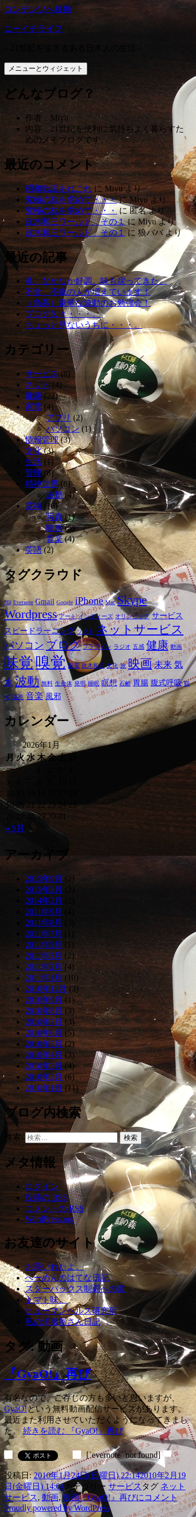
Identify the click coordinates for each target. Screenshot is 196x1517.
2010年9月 (44, 999)
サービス (42, 373)
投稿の (46, 1197)
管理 (33, 472)
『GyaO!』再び (47, 1374)
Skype (132, 600)
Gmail (45, 601)
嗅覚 (51, 662)
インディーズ (95, 616)
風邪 (53, 696)
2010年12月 (46, 988)
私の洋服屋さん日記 (62, 1321)
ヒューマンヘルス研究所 (71, 1310)
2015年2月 (44, 889)
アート (67, 616)
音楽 (54, 538)
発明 (80, 683)
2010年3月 (44, 1065)
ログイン (42, 1186)
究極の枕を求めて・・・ (71, 199)
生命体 (63, 683)
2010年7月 (44, 1021)
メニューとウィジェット (45, 68)
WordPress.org (49, 1218)
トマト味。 (46, 1299)
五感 (138, 647)
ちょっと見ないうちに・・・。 (83, 324)
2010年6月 (44, 1032)
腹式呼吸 (166, 683)
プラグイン (97, 647)
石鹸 (125, 683)
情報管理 (42, 439)
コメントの (54, 1208)
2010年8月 (44, 1010)
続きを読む (73, 1430)
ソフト (85, 631)
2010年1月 (44, 1087)
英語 (33, 549)
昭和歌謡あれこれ (58, 188)
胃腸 (140, 683)
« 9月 (15, 828)
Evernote (23, 602)
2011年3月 (43, 955)
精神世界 (42, 483)
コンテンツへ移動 (37, 9)
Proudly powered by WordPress (57, 1507)
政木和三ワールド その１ (75, 221)
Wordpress (30, 614)
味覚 (18, 662)
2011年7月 (43, 933)
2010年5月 (44, 1043)
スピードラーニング (39, 631)
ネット (37, 384)
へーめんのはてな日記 (67, 1277)
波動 (54, 494)
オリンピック (132, 616)
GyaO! (15, 1408)
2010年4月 (44, 1054)
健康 (33, 395)
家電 (33, 406)
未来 (163, 665)
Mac (110, 602)
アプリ (58, 417)
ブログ (63, 645)
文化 (33, 450)
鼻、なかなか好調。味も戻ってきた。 (96, 280)
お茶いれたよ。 (54, 1266)
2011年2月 (43, 966)
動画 (176, 647)
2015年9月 (44, 878)
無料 (47, 683)
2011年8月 (43, 922)
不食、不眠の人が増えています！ (88, 291)
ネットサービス (139, 629)
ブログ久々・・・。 (62, 313)
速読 (18, 697)
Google (64, 602)
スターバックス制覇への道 (75, 1288)
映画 (54, 527)
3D (7, 602)
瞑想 (109, 683)
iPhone (89, 600)
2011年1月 (43, 977)
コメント (128, 1497)
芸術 (33, 505)
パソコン (62, 428)
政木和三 (93, 666)
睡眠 (93, 683)
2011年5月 (43, 944)
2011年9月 (43, 911)
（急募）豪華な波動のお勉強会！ (88, 302)
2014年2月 (44, 900)
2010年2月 (44, 1076)
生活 (33, 461)
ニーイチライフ (33, 28)
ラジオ (122, 647)
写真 (54, 516)
